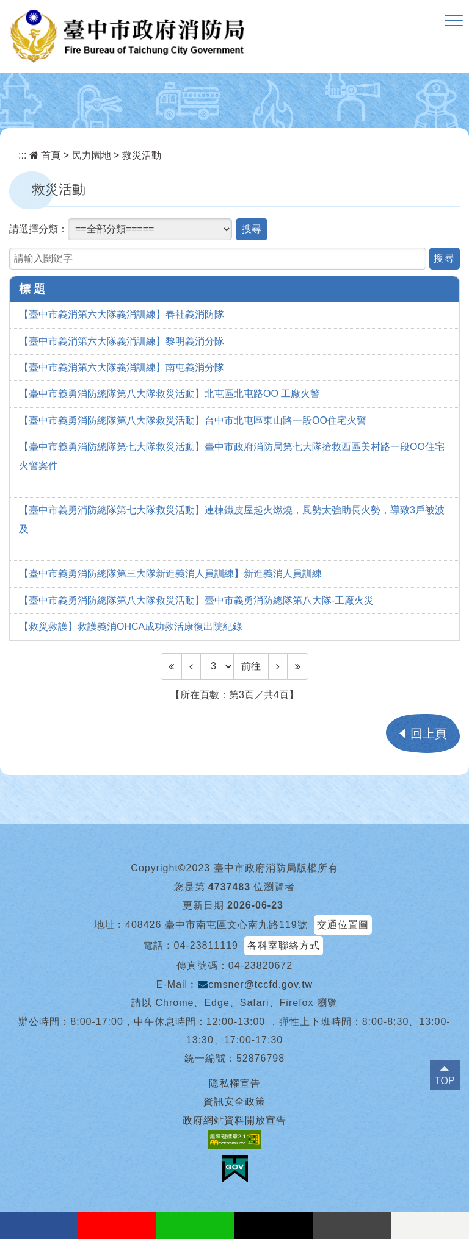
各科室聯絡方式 (283, 945)
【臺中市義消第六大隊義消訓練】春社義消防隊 (121, 314)
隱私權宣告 (235, 1083)
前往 (251, 666)
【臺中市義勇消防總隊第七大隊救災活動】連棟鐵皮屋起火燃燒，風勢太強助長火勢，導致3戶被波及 (232, 519)
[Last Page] (297, 666)
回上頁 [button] (428, 733)
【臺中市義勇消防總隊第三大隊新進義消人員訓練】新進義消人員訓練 (170, 573)
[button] (454, 21)
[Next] (278, 666)
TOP (445, 1081)
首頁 (44, 155)
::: (22, 155)
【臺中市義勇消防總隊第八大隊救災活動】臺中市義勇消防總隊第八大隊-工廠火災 (196, 600)
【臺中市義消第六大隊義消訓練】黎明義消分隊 (121, 341)
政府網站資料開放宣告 (234, 1120)
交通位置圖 (343, 924)
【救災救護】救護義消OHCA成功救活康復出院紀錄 (130, 626)
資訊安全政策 (234, 1101)
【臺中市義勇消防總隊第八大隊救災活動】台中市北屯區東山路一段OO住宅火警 (192, 420)
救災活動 (141, 155)
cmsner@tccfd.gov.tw (255, 984)
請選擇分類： (38, 229)
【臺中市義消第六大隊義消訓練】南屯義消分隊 (121, 367)
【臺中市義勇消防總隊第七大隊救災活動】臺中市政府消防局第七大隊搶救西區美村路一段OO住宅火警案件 (232, 455)
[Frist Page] (171, 666)
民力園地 (91, 155)
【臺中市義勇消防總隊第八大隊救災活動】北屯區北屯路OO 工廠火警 (169, 393)
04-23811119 (206, 945)
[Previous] (191, 666)
